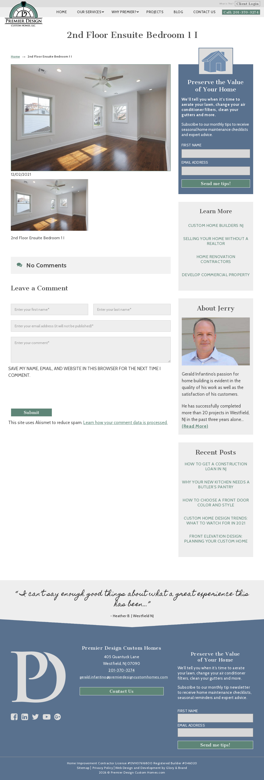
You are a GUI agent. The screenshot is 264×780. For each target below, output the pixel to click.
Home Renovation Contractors (215, 259)
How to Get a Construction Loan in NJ (216, 466)
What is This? (226, 3)
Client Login (247, 4)
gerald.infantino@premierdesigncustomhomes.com (124, 677)
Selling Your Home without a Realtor (215, 241)
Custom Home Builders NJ (216, 225)
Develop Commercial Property (216, 274)
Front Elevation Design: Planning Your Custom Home (216, 539)
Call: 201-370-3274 (241, 12)
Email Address (195, 162)
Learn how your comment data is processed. (125, 422)
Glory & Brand (176, 768)
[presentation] (51, 394)
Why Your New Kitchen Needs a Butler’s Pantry (216, 484)
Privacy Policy (103, 768)
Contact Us (122, 691)
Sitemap (83, 768)
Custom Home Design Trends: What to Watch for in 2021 (216, 521)
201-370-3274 (122, 670)
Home (15, 56)
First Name (191, 145)
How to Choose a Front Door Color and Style (216, 502)
